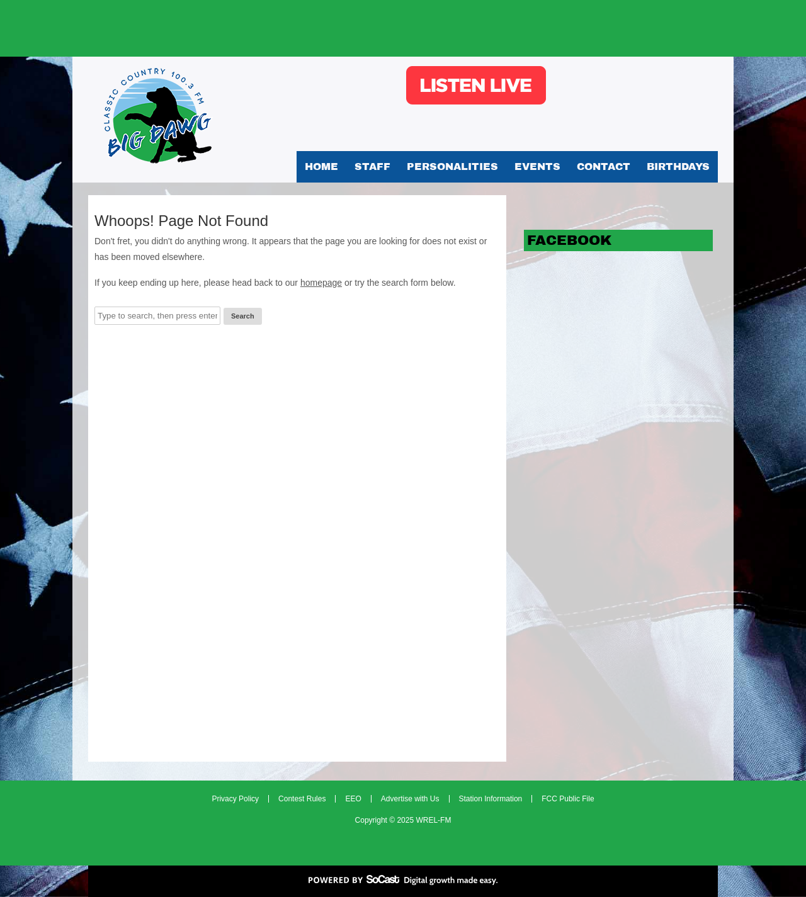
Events (537, 166)
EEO (353, 799)
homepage (321, 283)
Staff (372, 166)
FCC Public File (568, 799)
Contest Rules (302, 799)
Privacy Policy (235, 799)
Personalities (452, 166)
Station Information (491, 799)
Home (321, 166)
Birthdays (678, 166)
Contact (603, 166)
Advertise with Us (410, 799)
